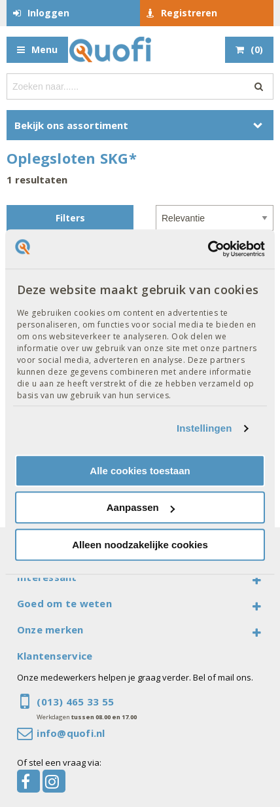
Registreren (189, 13)
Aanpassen (141, 507)
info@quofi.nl (71, 733)
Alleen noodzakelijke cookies (140, 544)
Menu (44, 49)
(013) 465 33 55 (75, 701)
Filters (70, 218)
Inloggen (48, 13)
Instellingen (204, 428)
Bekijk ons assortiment (71, 125)
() (257, 49)
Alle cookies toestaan (140, 470)
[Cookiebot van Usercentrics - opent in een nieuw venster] (207, 248)
